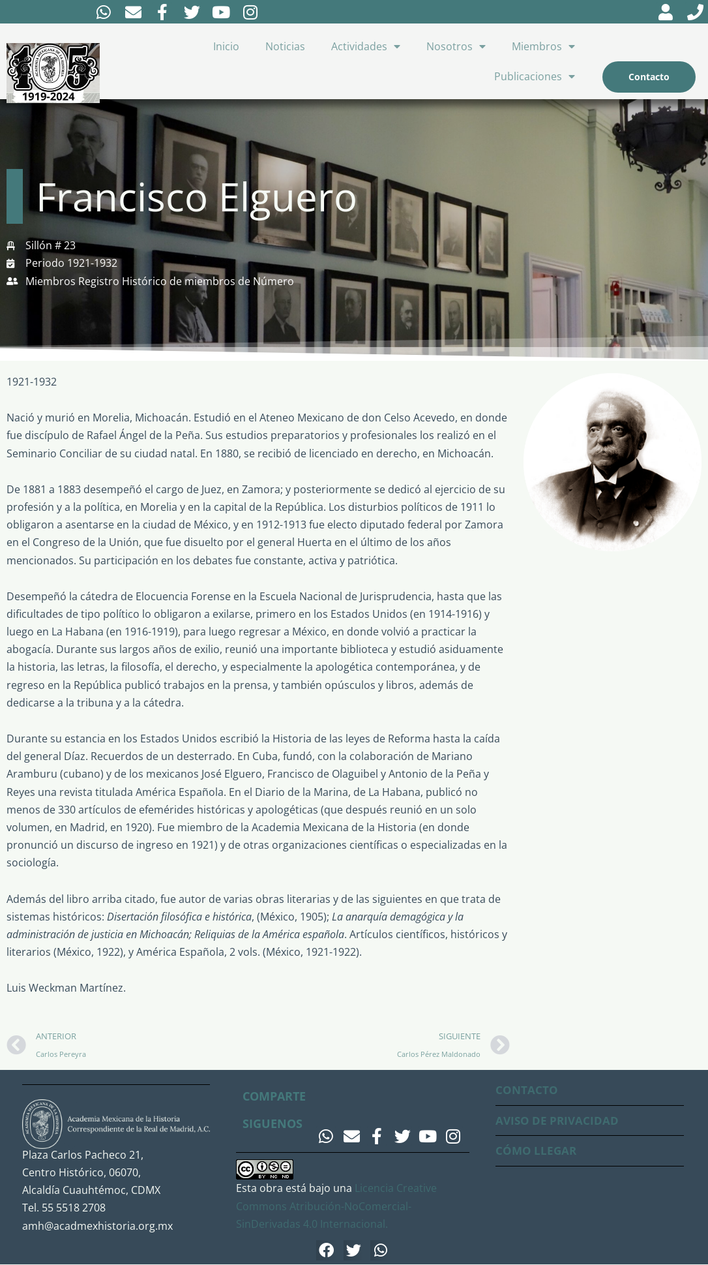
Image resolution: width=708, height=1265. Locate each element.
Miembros (543, 46)
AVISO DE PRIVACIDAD (559, 1120)
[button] (326, 1250)
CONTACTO (527, 1090)
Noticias (285, 46)
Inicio (226, 46)
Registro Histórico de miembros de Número (186, 281)
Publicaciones (534, 76)
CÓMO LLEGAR (537, 1151)
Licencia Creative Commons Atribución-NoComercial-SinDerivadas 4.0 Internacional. (336, 1206)
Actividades (365, 46)
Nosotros (456, 46)
